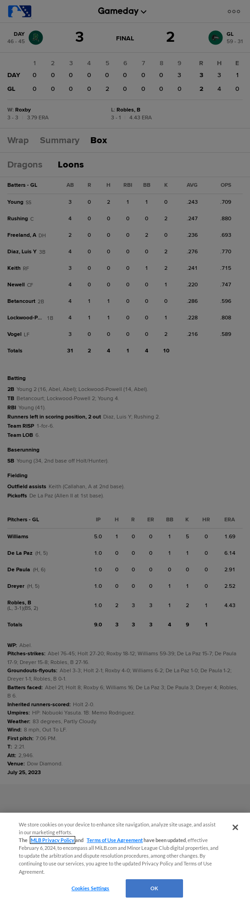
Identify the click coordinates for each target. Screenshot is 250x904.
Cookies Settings (91, 888)
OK (154, 888)
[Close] (235, 827)
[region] (125, 858)
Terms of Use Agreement (115, 840)
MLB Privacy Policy (52, 840)
